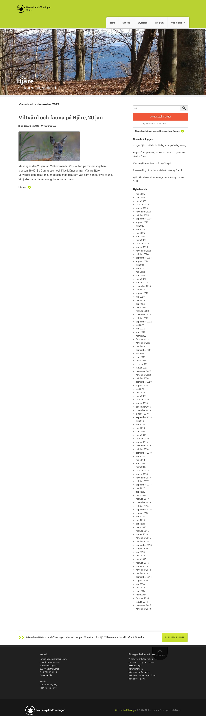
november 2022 (143, 314)
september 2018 (144, 453)
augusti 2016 (142, 513)
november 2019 (143, 410)
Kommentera (50, 126)
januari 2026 (142, 208)
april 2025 (140, 236)
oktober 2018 (142, 449)
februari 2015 (142, 563)
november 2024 (143, 250)
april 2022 (140, 332)
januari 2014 (142, 602)
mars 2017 (141, 495)
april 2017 (140, 492)
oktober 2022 (142, 318)
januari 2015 (142, 566)
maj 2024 (140, 272)
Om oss (126, 22)
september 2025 (144, 218)
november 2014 (143, 570)
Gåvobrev (145, 672)
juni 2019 (140, 424)
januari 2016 (142, 534)
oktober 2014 (142, 573)
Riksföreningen (135, 666)
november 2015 (143, 538)
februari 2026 (142, 204)
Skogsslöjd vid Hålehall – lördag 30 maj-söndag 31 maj (159, 145)
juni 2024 (140, 268)
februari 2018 (142, 470)
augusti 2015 (142, 548)
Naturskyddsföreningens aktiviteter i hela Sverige (157, 131)
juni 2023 (140, 297)
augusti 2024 (142, 261)
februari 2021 (142, 364)
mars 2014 (141, 594)
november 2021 (143, 343)
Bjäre (25, 80)
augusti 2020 (142, 385)
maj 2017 (140, 488)
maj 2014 (140, 587)
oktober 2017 (142, 481)
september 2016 (144, 509)
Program (159, 22)
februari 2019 (142, 438)
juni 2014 (140, 584)
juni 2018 (140, 456)
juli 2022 (140, 325)
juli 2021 (140, 353)
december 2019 (143, 406)
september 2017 (144, 484)
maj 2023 (140, 300)
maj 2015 (140, 555)
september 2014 (144, 577)
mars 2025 (141, 240)
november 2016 (143, 502)
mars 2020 (141, 396)
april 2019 (140, 431)
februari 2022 (142, 339)
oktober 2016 (142, 506)
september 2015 (144, 545)
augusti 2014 (142, 580)
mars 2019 (141, 435)
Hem (112, 22)
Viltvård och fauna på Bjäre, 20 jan (60, 117)
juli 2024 (140, 265)
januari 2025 (142, 247)
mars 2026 (141, 201)
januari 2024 (142, 282)
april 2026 (140, 197)
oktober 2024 (142, 254)
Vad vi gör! (176, 22)
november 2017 (143, 477)
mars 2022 (141, 336)
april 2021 (140, 357)
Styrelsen (142, 22)
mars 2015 (141, 559)
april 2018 (140, 463)
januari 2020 (142, 403)
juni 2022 (140, 328)
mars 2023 (141, 307)
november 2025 (143, 211)
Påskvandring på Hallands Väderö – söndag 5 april (157, 170)
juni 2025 (140, 229)
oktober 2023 (142, 289)
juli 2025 (140, 226)
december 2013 (143, 605)
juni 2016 (140, 516)
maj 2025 (140, 233)
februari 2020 (142, 399)
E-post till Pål (46, 675)
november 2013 (143, 609)
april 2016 (140, 523)
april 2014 (140, 591)
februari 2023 (142, 311)
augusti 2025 (142, 222)
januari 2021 (142, 367)
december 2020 (143, 371)
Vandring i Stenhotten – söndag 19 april (152, 163)
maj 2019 (140, 428)
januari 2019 (142, 442)
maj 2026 (140, 194)
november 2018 (143, 445)
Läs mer (22, 187)
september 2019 (144, 417)
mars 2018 (141, 467)
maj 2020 (140, 392)
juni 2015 (140, 552)
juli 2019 (140, 421)
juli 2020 (140, 389)
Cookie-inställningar (125, 710)
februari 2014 (142, 598)
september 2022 (144, 321)
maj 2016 (140, 520)
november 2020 (143, 375)
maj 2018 (140, 460)
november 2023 (143, 286)
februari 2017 (142, 499)
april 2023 (140, 304)
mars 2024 (141, 279)
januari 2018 (142, 474)
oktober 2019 (142, 413)
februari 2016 (142, 531)
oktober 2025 (142, 215)
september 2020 (144, 382)
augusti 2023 (142, 293)
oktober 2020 (142, 378)
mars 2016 (141, 527)
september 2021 (144, 350)
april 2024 (140, 275)
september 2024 (144, 257)
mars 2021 (141, 360)
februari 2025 (142, 243)
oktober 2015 (142, 541)
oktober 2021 (142, 346)
